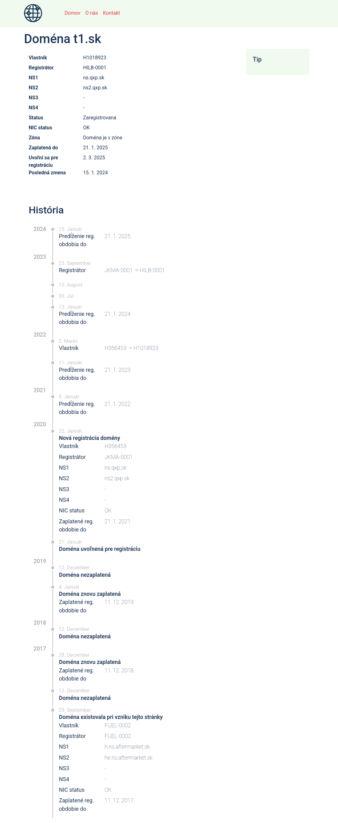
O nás (91, 13)
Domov (72, 13)
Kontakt (111, 13)
